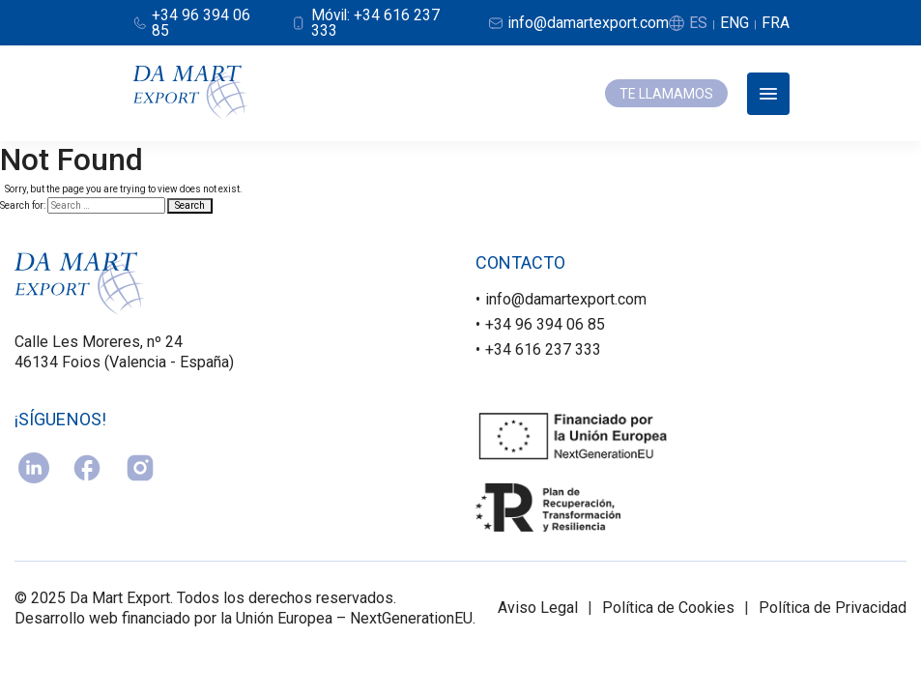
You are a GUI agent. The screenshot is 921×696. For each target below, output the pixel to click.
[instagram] (140, 469)
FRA (776, 23)
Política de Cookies (668, 609)
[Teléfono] (199, 23)
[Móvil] (376, 23)
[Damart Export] (190, 93)
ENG (734, 23)
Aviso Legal (538, 609)
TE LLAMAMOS (666, 94)
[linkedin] (33, 469)
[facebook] (87, 469)
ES (698, 23)
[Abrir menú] (768, 93)
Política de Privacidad (833, 609)
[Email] (578, 23)
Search (190, 205)
